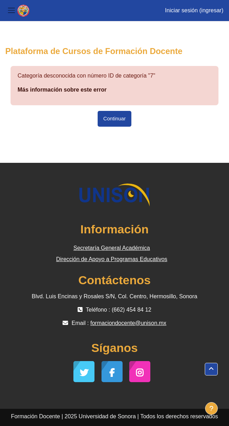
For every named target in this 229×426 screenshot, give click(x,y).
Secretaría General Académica (111, 248)
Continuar (114, 118)
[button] (211, 369)
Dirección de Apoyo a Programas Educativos (112, 259)
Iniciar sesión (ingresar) (194, 10)
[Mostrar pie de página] (211, 408)
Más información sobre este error (62, 90)
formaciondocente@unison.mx (128, 323)
